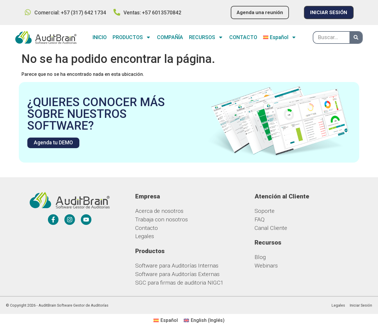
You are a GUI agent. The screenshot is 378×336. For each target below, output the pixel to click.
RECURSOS (206, 37)
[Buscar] (355, 37)
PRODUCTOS (132, 37)
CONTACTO (243, 38)
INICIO (100, 38)
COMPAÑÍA (170, 38)
